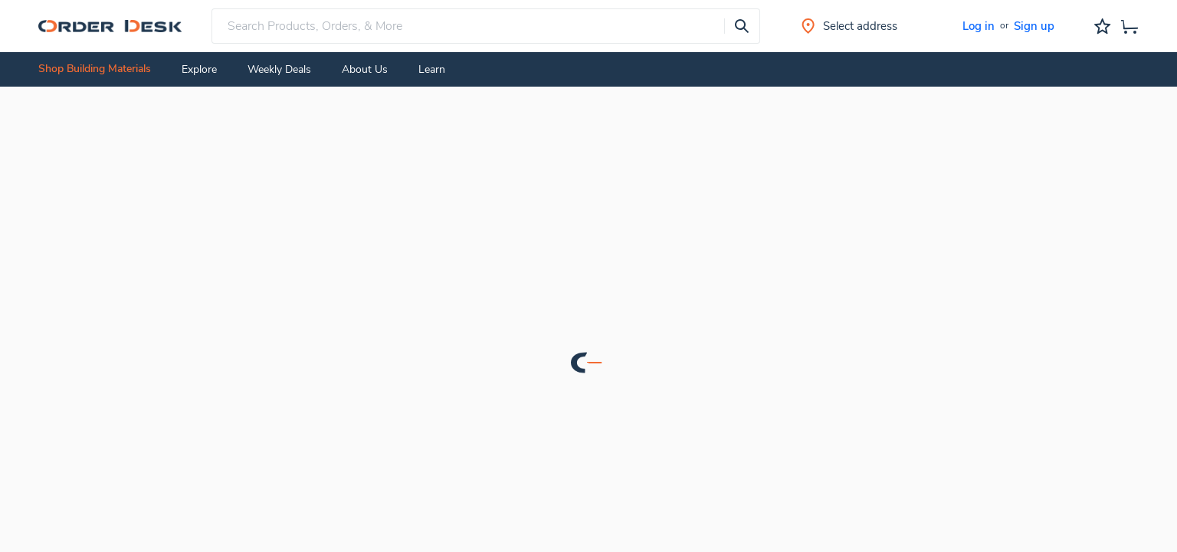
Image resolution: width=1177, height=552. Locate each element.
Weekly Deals (279, 69)
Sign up (1034, 26)
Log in (978, 26)
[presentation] (741, 26)
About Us (365, 69)
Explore (199, 69)
